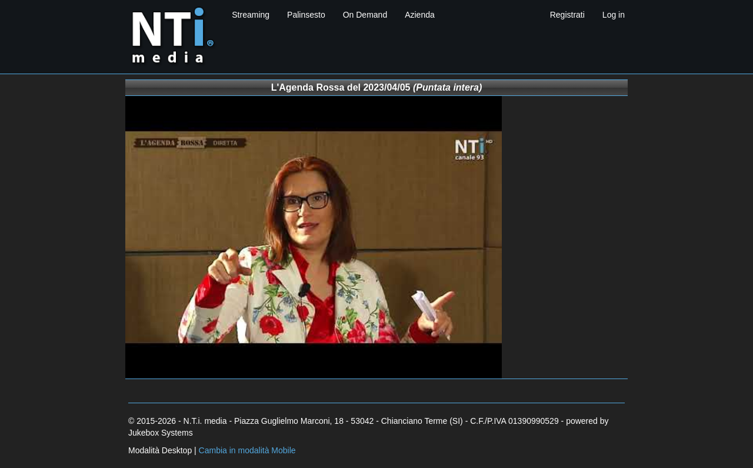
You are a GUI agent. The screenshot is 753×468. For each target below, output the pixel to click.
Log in (613, 14)
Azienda (420, 14)
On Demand (365, 14)
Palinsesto (306, 14)
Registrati (567, 14)
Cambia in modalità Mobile (247, 450)
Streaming (250, 14)
